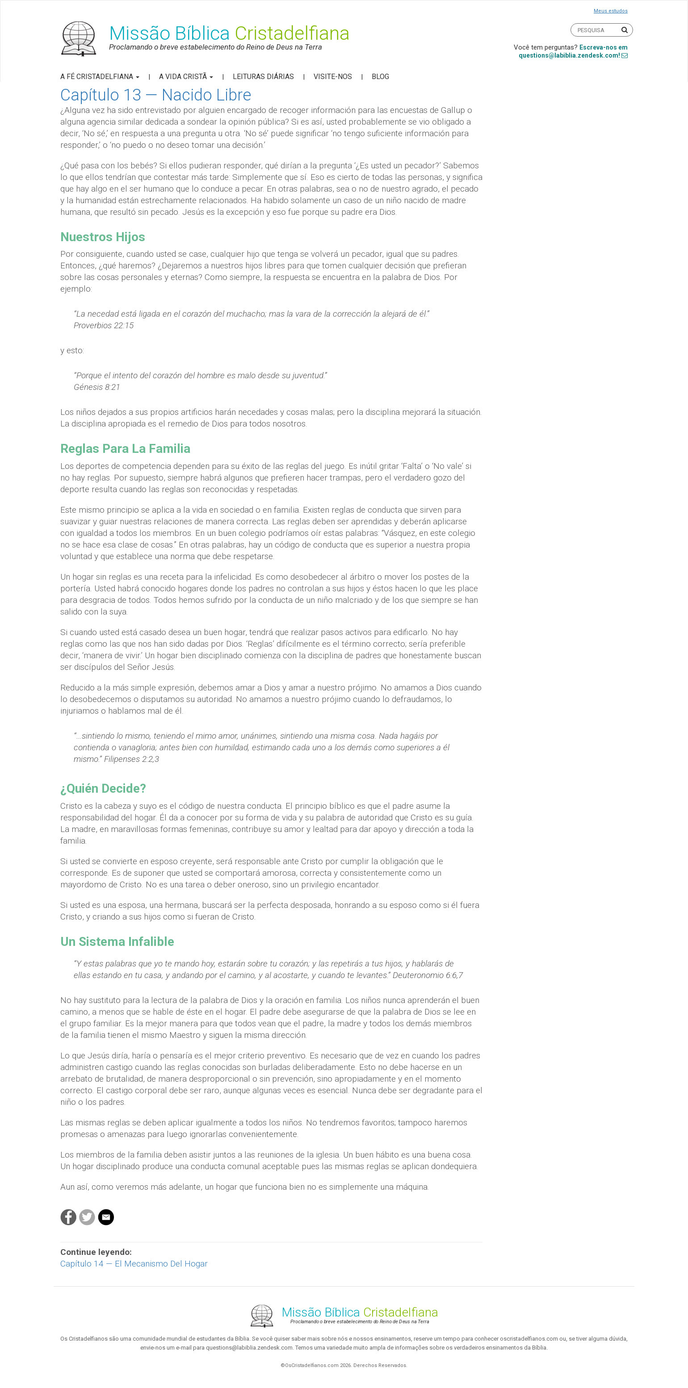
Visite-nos (333, 76)
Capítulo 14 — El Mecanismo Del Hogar (134, 1263)
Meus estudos (611, 11)
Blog (380, 76)
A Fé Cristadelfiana (99, 76)
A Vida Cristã (186, 76)
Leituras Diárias (263, 76)
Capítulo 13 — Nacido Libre (155, 95)
